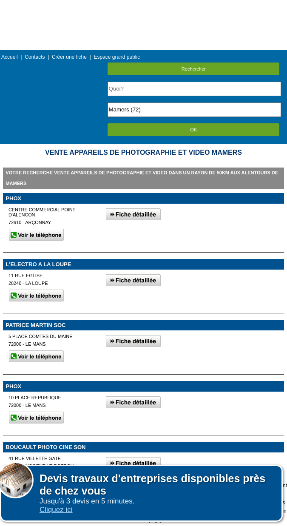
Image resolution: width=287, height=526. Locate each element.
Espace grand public (117, 57)
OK (193, 129)
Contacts (35, 57)
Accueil (9, 57)
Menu (143, 6)
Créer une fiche (69, 57)
